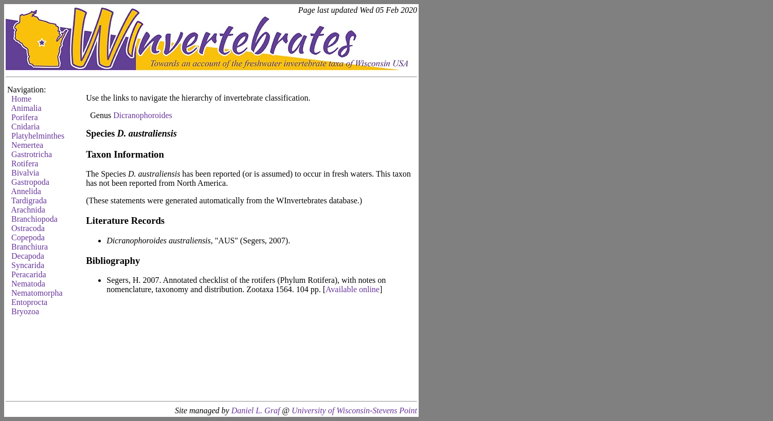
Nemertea (27, 145)
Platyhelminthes (37, 135)
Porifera (24, 117)
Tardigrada (29, 200)
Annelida (26, 191)
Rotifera (24, 163)
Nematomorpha (37, 293)
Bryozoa (25, 311)
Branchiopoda (34, 219)
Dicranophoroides (142, 115)
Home (21, 98)
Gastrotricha (31, 154)
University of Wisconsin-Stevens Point (354, 410)
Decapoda (27, 256)
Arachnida (28, 209)
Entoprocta (29, 302)
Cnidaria (25, 126)
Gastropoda (30, 182)
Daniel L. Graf (255, 410)
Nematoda (28, 283)
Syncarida (27, 265)
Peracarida (28, 274)
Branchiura (29, 246)
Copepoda (28, 237)
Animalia (26, 108)
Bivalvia (25, 172)
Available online (353, 289)
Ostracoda (28, 228)
